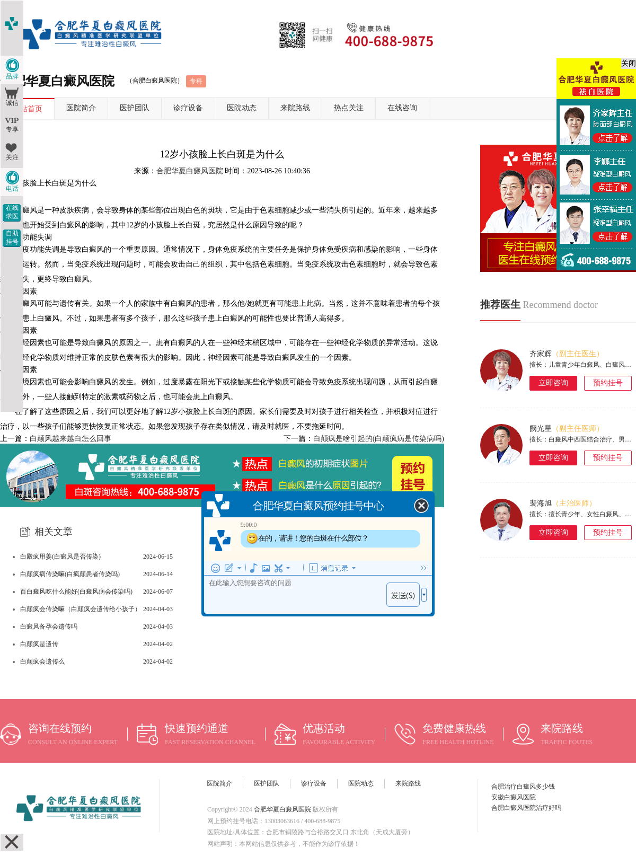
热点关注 (349, 108)
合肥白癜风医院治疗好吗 (526, 807)
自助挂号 (12, 237)
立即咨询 (553, 383)
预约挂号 (608, 383)
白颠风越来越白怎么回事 (70, 439)
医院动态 (242, 108)
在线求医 (12, 212)
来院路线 (295, 108)
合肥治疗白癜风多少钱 (523, 786)
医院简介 (81, 108)
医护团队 (134, 108)
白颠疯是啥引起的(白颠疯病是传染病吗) (378, 439)
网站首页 (27, 109)
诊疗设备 (188, 108)
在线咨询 (402, 108)
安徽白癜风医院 (513, 797)
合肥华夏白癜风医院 (189, 171)
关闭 (628, 63)
